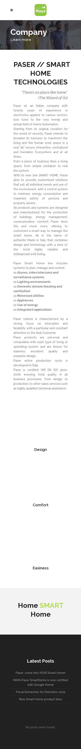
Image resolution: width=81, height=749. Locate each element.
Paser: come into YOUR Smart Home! (41, 672)
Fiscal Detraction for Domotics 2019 (40, 692)
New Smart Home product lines (40, 699)
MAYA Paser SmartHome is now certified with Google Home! (40, 682)
